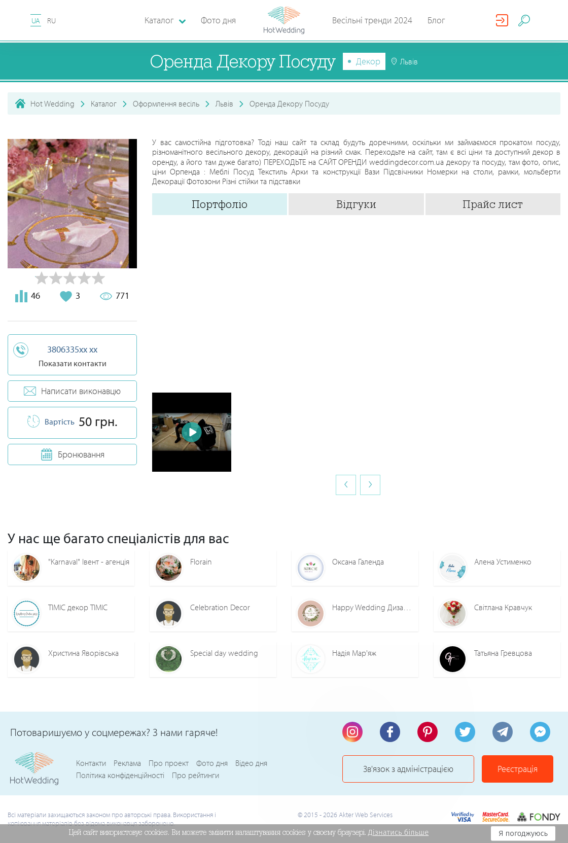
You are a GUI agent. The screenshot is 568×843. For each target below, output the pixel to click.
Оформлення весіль (166, 103)
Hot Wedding (52, 103)
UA (35, 20)
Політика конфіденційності (120, 775)
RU (51, 20)
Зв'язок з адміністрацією (408, 769)
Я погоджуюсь (523, 833)
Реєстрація (518, 769)
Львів (224, 103)
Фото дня (218, 20)
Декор (368, 61)
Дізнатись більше (398, 832)
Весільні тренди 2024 (372, 20)
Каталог (104, 103)
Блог (436, 20)
